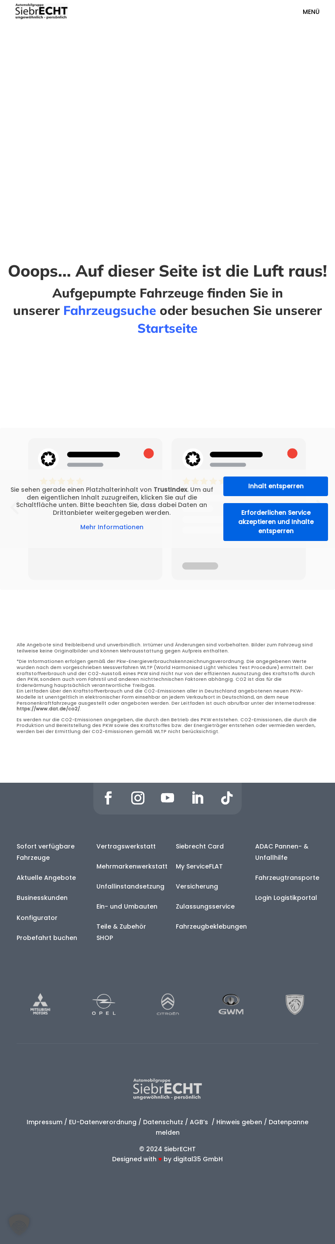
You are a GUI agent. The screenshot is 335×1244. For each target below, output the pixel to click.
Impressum (44, 1122)
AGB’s (200, 1122)
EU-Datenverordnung (103, 1122)
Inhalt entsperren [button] (276, 486)
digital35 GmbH (198, 1159)
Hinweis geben (239, 1122)
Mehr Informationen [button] (112, 528)
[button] (19, 1225)
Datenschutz (163, 1122)
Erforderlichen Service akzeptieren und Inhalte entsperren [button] (276, 521)
